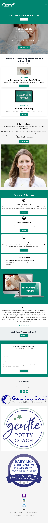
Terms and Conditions (28, 515)
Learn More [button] (24, 212)
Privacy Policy (17, 515)
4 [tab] (26, 325)
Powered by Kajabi (24, 519)
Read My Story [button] (24, 141)
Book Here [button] (24, 19)
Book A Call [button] (24, 335)
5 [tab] (28, 325)
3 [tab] (24, 325)
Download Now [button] (24, 86)
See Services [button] (24, 47)
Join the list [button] (24, 371)
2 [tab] (22, 325)
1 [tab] (19, 325)
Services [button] (24, 114)
